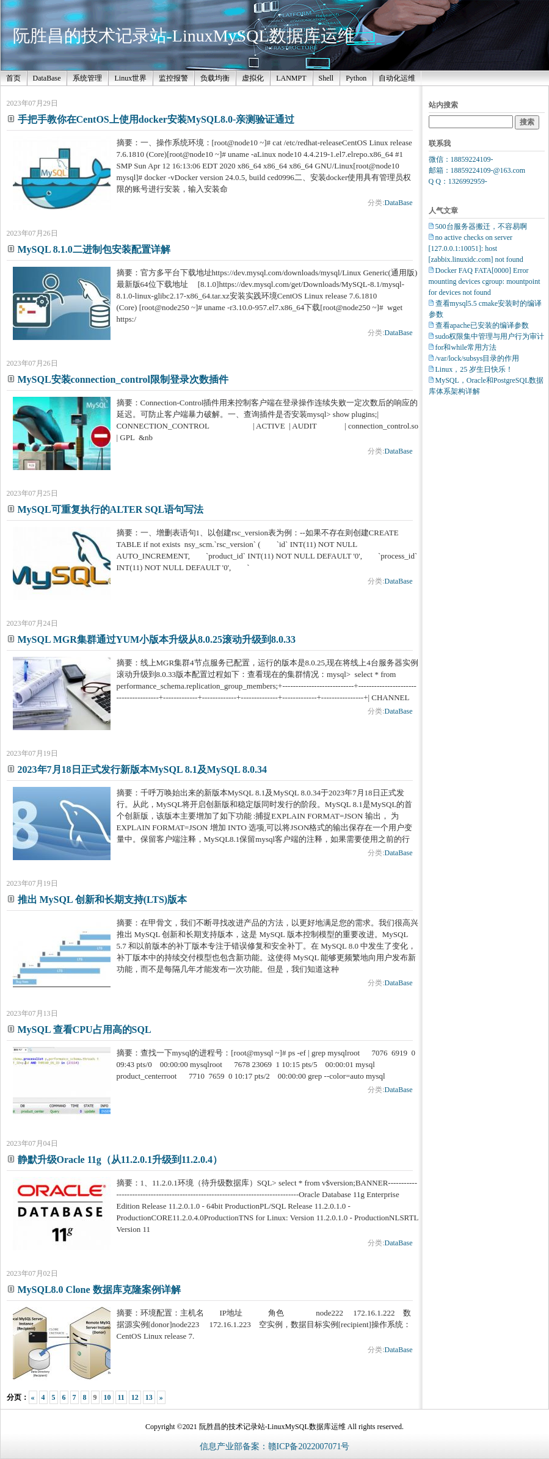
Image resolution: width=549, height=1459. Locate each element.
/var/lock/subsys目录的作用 (477, 358)
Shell (326, 78)
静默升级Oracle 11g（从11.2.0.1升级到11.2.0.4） (120, 1159)
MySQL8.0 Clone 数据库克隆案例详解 (99, 1289)
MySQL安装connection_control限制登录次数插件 (123, 379)
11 (121, 1397)
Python (356, 78)
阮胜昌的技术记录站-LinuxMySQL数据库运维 (184, 35)
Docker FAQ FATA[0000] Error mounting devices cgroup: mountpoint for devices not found (484, 281)
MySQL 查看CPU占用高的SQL (84, 1029)
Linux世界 (130, 78)
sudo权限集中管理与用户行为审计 (490, 336)
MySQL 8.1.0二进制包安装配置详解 (94, 249)
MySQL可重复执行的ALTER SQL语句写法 (111, 509)
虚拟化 (253, 78)
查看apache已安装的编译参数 (482, 325)
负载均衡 (215, 78)
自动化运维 (397, 78)
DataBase (47, 78)
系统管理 (87, 78)
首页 (13, 78)
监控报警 (173, 78)
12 (135, 1397)
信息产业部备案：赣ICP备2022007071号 (275, 1446)
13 (149, 1397)
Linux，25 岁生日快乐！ (474, 369)
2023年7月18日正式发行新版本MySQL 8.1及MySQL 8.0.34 (142, 769)
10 (107, 1397)
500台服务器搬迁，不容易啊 (481, 226)
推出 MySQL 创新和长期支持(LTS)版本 (102, 899)
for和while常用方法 (466, 347)
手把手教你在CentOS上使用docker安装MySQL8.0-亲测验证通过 (156, 119)
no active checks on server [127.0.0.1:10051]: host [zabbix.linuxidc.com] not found (476, 248)
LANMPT (291, 78)
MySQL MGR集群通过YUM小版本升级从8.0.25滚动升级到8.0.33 (157, 639)
